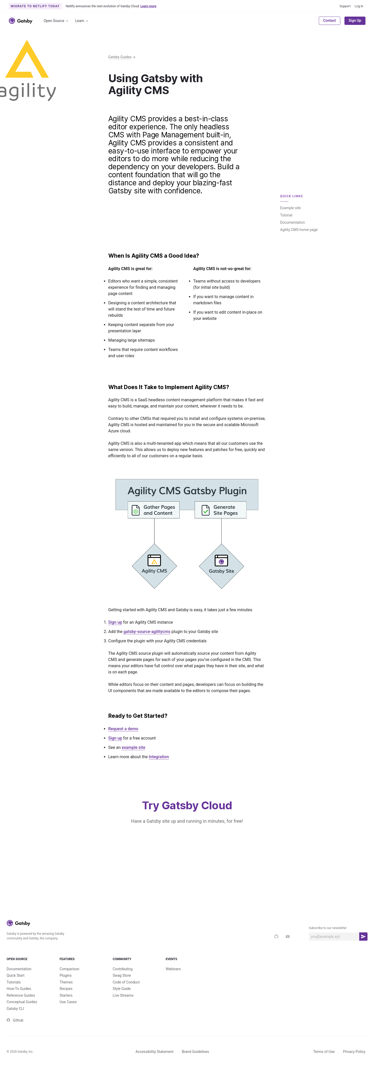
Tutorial (286, 215)
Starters (66, 1004)
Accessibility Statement (154, 1060)
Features (81, 963)
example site (133, 747)
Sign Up (355, 20)
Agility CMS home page (299, 230)
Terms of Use (324, 1060)
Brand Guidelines (195, 1060)
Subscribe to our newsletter (328, 928)
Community (134, 963)
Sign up (115, 622)
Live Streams (123, 1004)
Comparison (69, 977)
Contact (329, 20)
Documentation (292, 222)
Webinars (173, 977)
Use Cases (68, 1010)
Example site (290, 208)
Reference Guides (21, 1004)
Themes (66, 991)
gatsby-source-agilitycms (146, 631)
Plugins (66, 984)
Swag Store (122, 984)
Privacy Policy (354, 1060)
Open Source (56, 21)
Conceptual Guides (22, 1010)
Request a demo (123, 728)
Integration (159, 756)
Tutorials (14, 991)
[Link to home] (20, 21)
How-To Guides (19, 997)
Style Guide (122, 997)
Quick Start (16, 984)
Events (187, 963)
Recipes (66, 997)
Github (15, 1029)
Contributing (123, 977)
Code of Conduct (126, 991)
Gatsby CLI (15, 1017)
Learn (82, 21)
